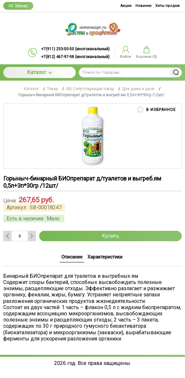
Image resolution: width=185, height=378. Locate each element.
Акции (125, 6)
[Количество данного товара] (19, 235)
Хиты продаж (167, 6)
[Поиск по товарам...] (130, 72)
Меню (18, 5)
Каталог (39, 72)
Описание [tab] (72, 257)
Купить (110, 236)
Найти (176, 72)
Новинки (143, 6)
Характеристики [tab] (104, 257)
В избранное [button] (156, 109)
